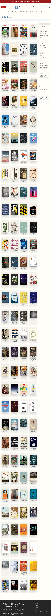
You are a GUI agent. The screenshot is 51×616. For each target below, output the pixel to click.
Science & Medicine (44, 80)
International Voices (44, 65)
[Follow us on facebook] (9, 606)
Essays (41, 55)
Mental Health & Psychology (43, 76)
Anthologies (42, 29)
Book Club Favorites (44, 39)
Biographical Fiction (44, 35)
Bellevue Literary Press (13, 604)
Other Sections (25, 19)
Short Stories (42, 83)
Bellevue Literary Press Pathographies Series (44, 94)
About (36, 603)
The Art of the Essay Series (44, 98)
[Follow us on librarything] (17, 606)
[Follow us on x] (11, 606)
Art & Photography (43, 31)
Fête (36, 609)
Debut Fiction (42, 45)
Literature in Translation (42, 70)
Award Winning (43, 33)
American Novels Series (43, 90)
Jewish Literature (43, 67)
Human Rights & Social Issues (43, 63)
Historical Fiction (43, 57)
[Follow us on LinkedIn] (19, 606)
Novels (41, 78)
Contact (36, 607)
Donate (3, 7)
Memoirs (41, 73)
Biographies (42, 37)
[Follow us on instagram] (7, 606)
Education (42, 53)
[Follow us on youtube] (13, 606)
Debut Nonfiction (43, 47)
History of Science (43, 59)
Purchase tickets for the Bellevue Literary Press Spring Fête (25, 1)
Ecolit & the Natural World (44, 50)
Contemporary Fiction (43, 43)
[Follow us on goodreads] (15, 606)
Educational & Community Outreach (42, 611)
